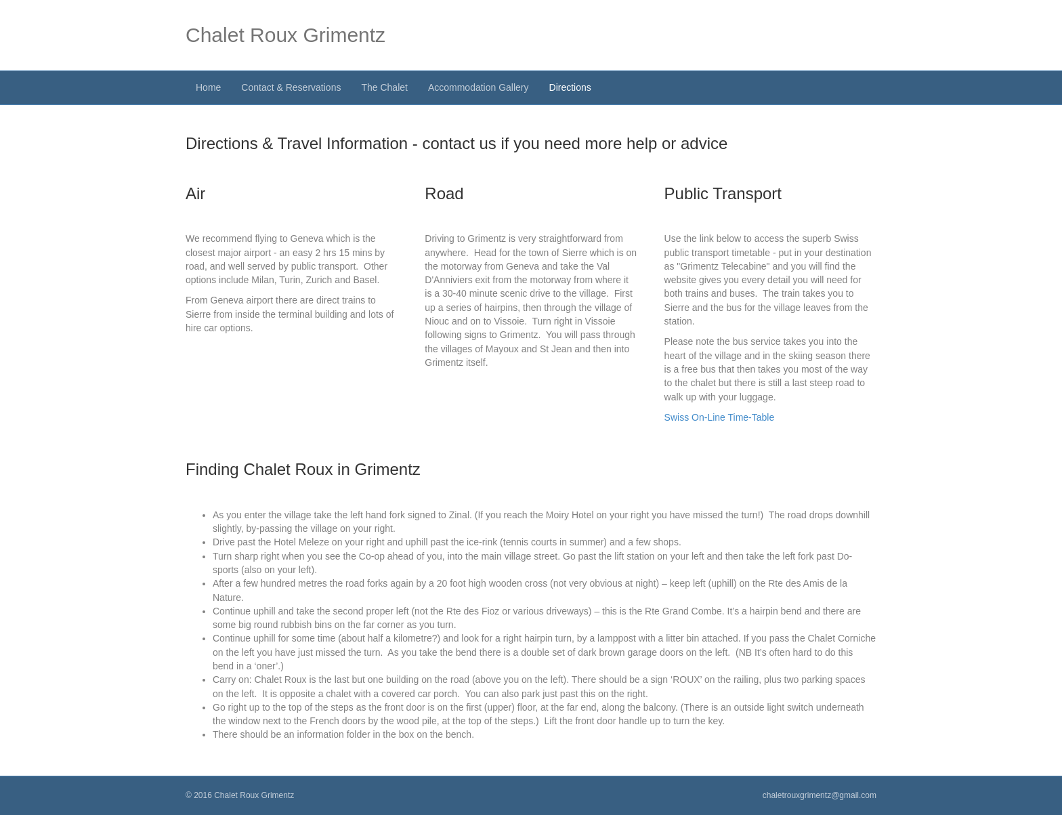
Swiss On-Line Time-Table (719, 417)
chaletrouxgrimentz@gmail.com (819, 795)
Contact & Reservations (291, 87)
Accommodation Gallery (478, 87)
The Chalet (384, 87)
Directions (570, 87)
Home (208, 87)
